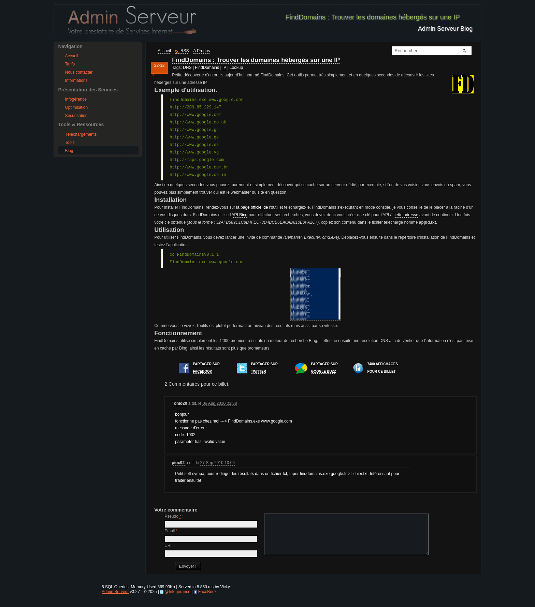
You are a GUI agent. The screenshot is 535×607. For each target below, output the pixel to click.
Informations (76, 80)
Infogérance (75, 99)
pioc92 (178, 462)
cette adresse (406, 214)
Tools (69, 142)
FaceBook (207, 599)
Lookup (236, 67)
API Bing (240, 214)
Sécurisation (76, 115)
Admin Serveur (115, 599)
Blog (69, 150)
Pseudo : (173, 516)
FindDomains (207, 67)
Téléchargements (81, 134)
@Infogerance (177, 599)
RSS (184, 50)
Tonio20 (179, 403)
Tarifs (70, 64)
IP (224, 67)
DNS (187, 67)
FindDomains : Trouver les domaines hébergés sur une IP (256, 60)
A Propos (201, 50)
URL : (169, 545)
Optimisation (76, 107)
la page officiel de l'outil (257, 207)
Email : (172, 531)
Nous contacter (78, 72)
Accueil (71, 56)
